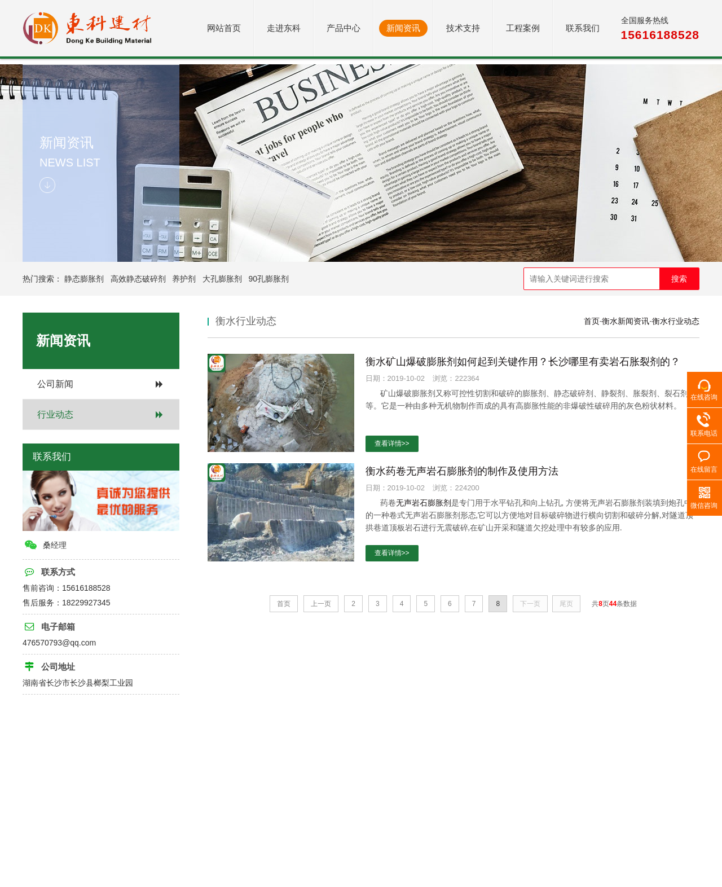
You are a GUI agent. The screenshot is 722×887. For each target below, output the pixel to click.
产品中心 (343, 28)
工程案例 (523, 28)
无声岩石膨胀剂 (423, 503)
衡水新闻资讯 (625, 321)
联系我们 (583, 28)
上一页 (321, 604)
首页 (592, 321)
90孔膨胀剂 (269, 278)
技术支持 (463, 28)
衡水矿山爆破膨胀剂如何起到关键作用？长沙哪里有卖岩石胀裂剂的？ (523, 361)
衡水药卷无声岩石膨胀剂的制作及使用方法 (462, 471)
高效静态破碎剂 (138, 278)
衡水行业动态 (675, 321)
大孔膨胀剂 (222, 278)
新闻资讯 (403, 28)
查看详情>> (392, 443)
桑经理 (45, 545)
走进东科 (284, 28)
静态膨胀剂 (84, 278)
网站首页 (224, 28)
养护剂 (184, 278)
